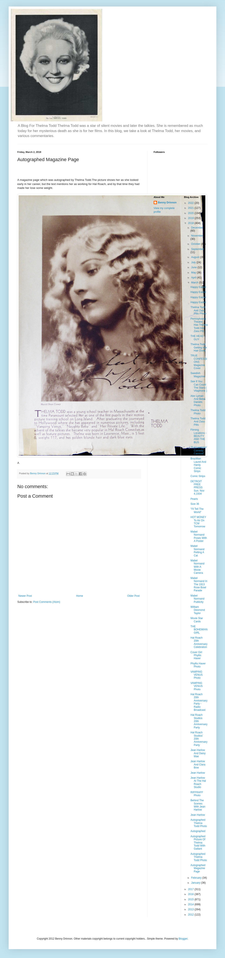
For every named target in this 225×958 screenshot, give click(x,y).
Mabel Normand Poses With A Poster (198, 536)
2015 (191, 899)
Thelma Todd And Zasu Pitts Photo (198, 310)
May (194, 272)
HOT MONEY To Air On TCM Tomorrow (198, 522)
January (196, 882)
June (194, 267)
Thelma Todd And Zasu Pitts (197, 421)
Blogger (183, 938)
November (197, 235)
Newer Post (25, 595)
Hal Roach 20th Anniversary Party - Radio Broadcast (198, 702)
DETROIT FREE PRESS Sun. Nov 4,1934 (197, 487)
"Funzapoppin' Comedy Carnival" (198, 450)
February (196, 877)
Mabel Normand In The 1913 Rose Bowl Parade (198, 584)
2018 (191, 223)
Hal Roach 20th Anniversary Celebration (198, 642)
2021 (191, 207)
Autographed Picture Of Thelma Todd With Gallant (197, 842)
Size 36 (194, 503)
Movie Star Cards (196, 620)
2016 (191, 894)
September (197, 249)
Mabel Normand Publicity (197, 598)
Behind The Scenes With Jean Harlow (197, 805)
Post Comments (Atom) (46, 601)
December (197, 227)
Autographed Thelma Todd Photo (198, 823)
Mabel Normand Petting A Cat (197, 550)
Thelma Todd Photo (197, 412)
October (196, 243)
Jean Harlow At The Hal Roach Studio (198, 782)
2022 (191, 202)
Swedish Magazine (197, 375)
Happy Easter (198, 287)
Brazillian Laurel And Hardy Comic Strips (198, 465)
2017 (191, 889)
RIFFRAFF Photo (196, 794)
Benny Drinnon (167, 202)
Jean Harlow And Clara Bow (197, 764)
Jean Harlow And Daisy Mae (198, 753)
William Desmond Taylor (197, 610)
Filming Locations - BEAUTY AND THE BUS (198, 436)
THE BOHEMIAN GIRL (198, 629)
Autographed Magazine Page (197, 868)
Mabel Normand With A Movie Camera (197, 567)
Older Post (133, 595)
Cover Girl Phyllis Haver (196, 655)
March (195, 282)
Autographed (197, 831)
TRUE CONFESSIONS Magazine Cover (198, 362)
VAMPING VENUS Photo (196, 675)
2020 (191, 213)
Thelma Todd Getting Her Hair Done (198, 347)
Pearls (194, 498)
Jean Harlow (197, 772)
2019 (191, 218)
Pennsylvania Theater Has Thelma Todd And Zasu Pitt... (198, 325)
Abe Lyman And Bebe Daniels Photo (197, 400)
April (194, 277)
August (195, 257)
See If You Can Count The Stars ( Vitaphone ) (198, 386)
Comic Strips (197, 476)
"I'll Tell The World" (196, 510)
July (193, 262)
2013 (191, 909)
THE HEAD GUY (197, 338)
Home (79, 595)
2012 (191, 914)
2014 (191, 904)
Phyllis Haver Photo (198, 665)
